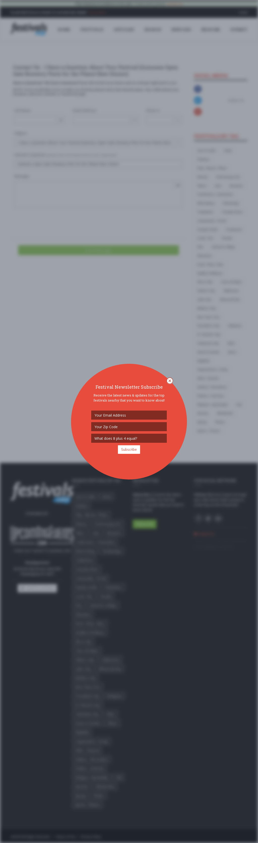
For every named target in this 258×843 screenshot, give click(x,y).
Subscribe (129, 449)
